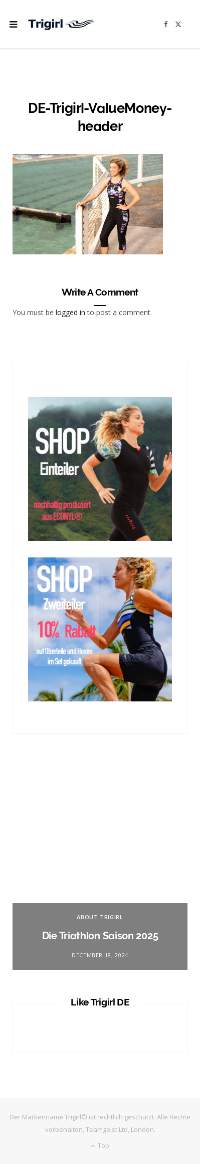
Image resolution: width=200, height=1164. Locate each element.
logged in (70, 312)
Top (100, 1145)
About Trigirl (100, 917)
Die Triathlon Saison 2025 (100, 936)
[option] (100, 867)
